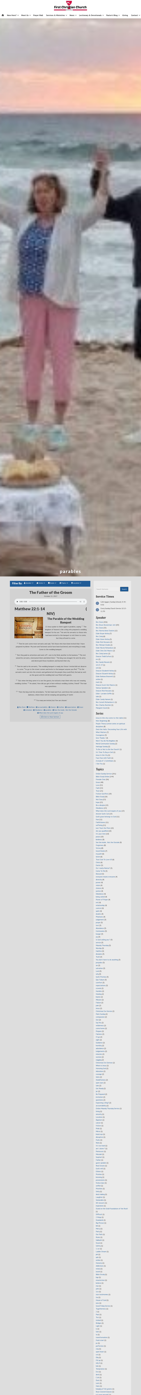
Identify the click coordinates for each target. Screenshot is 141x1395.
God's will (99, 1168)
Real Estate (100, 1166)
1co (97, 1291)
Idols (98, 1077)
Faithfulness (100, 822)
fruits (98, 1140)
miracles (99, 1054)
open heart (100, 1352)
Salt (97, 1332)
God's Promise (101, 977)
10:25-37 (99, 665)
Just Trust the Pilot (103, 828)
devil (97, 1374)
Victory (98, 848)
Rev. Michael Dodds (103, 645)
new (97, 1303)
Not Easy (99, 799)
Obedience (99, 808)
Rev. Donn (99, 622)
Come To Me (100, 871)
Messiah (99, 1154)
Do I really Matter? (103, 868)
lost (97, 925)
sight (97, 1040)
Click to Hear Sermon (50, 717)
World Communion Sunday (105, 744)
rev (97, 659)
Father (98, 1160)
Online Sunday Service (104, 774)
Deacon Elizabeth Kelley (105, 671)
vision (98, 885)
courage (99, 1074)
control (98, 908)
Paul (97, 1314)
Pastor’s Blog (112, 15)
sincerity (99, 1114)
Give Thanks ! (101, 738)
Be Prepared (100, 1094)
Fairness (99, 1034)
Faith (98, 788)
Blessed (99, 874)
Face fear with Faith (103, 758)
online (98, 679)
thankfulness (101, 1080)
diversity (99, 879)
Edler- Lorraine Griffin (104, 693)
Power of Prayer (102, 899)
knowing (99, 1177)
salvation (99, 968)
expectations (101, 985)
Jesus (98, 1008)
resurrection (100, 1280)
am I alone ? (100, 1148)
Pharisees (99, 917)
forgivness (100, 845)
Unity (98, 1191)
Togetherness (101, 1309)
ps (96, 1343)
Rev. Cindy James (102, 653)
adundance (100, 1048)
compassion (100, 1017)
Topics (64, 583)
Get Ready (99, 1088)
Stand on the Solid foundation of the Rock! (112, 1208)
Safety (98, 1246)
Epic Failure (100, 980)
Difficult (99, 1214)
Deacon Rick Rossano (104, 691)
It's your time (101, 834)
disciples (99, 954)
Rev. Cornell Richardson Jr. (105, 702)
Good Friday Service (103, 1306)
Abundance (100, 928)
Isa (97, 1297)
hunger (98, 934)
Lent (97, 1383)
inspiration (99, 1206)
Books (53, 583)
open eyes (99, 1083)
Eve (97, 1372)
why (97, 974)
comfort (99, 982)
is (96, 1329)
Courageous (100, 735)
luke (97, 696)
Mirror (98, 1131)
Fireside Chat (100, 779)
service (98, 942)
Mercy (98, 1229)
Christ (98, 862)
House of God (101, 1300)
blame (98, 997)
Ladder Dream (101, 1251)
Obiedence (99, 894)
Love (97, 785)
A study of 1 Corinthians (104, 761)
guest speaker (101, 1163)
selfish (98, 1186)
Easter (98, 865)
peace (98, 837)
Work (97, 1143)
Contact (134, 15)
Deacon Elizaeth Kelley (104, 673)
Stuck (98, 1243)
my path (99, 854)
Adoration (99, 1071)
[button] (18, 15)
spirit (97, 911)
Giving (125, 15)
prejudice (99, 962)
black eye (99, 1134)
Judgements (100, 1051)
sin (97, 965)
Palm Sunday (100, 1014)
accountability (101, 1105)
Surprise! (99, 1157)
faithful (99, 951)
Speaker (29, 583)
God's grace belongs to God (106, 816)
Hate (98, 1386)
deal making (100, 1194)
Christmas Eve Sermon (104, 1063)
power (98, 882)
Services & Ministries (55, 15)
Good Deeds (100, 851)
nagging (98, 1060)
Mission (98, 1000)
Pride (97, 1128)
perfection (100, 1346)
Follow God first (102, 794)
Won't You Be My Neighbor (105, 741)
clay (97, 1349)
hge (97, 1277)
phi (97, 1254)
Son (97, 1020)
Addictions (99, 1266)
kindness (99, 839)
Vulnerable (100, 1200)
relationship (100, 905)
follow (98, 1125)
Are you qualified (102, 831)
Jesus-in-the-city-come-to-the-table (109, 718)
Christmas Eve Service (104, 1011)
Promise (99, 1174)
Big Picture (100, 1223)
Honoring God (101, 1068)
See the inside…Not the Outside (107, 842)
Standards (99, 1220)
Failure (98, 1002)
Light (98, 1326)
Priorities (99, 1188)
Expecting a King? (102, 1103)
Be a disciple (100, 805)
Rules (98, 1237)
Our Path (99, 1234)
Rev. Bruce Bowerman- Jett (106, 625)
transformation (101, 1337)
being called (100, 897)
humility (99, 1045)
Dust (97, 1380)
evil (97, 902)
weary (98, 1269)
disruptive (99, 1137)
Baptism (99, 1120)
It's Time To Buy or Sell (104, 752)
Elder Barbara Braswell (104, 676)
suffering (99, 825)
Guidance (99, 1043)
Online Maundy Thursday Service (107, 1108)
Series (41, 583)
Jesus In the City (102, 755)
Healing (98, 994)
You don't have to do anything (107, 960)
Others (98, 1171)
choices (98, 888)
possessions (100, 1180)
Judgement (100, 919)
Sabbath (99, 1240)
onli (97, 668)
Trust (98, 791)
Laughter (99, 1197)
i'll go (98, 1037)
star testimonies (102, 1294)
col (97, 1354)
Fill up (98, 1360)
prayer (98, 922)
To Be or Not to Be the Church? (107, 749)
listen (98, 857)
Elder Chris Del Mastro (104, 651)
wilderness (100, 1025)
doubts (98, 914)
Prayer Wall (38, 15)
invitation (99, 1097)
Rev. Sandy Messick (102, 662)
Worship (99, 948)
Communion (100, 931)
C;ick (97, 1377)
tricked (98, 1320)
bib (97, 1226)
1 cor (98, 1249)
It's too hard (100, 1146)
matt (98, 682)
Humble (99, 991)
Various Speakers (102, 688)
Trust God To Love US (104, 859)
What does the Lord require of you (108, 811)
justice (98, 891)
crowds (98, 988)
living (98, 1111)
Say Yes (98, 1022)
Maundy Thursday (102, 945)
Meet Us (25, 15)
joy (97, 937)
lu (96, 1334)
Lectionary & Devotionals (90, 15)
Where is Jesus (101, 1065)
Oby (97, 1357)
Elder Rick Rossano (103, 642)
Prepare (98, 1031)
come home (100, 1028)
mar (97, 1286)
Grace (98, 782)
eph (97, 1257)
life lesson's (100, 1203)
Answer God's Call (102, 814)
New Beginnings (102, 721)
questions (99, 1100)
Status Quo (100, 1183)
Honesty (99, 1263)
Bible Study (100, 796)
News (72, 15)
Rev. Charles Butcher (103, 705)
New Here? (12, 15)
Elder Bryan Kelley (102, 633)
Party (98, 1231)
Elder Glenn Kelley (102, 639)
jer (97, 1091)
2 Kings (98, 1217)
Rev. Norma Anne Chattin (105, 630)
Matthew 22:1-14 (30, 608)
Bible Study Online (102, 776)
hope (97, 802)
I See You (99, 764)
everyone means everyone (105, 877)
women (98, 1057)
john (97, 1289)
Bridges (98, 1323)
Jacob (98, 1271)
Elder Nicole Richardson (104, 648)
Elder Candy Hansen (103, 699)
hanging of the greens (104, 1389)
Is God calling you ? (103, 940)
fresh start (100, 1340)
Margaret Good (101, 708)
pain (97, 1005)
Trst (97, 1317)
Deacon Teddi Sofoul (103, 656)
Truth (98, 957)
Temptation (100, 1369)
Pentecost (100, 1151)
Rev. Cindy (99, 636)
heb (97, 1366)
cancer (98, 1123)
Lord (97, 971)
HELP (98, 1363)
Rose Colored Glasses (104, 1392)
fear (97, 819)
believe (98, 1283)
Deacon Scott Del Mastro (105, 685)
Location (77, 583)
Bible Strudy (100, 1274)
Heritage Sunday (102, 746)
